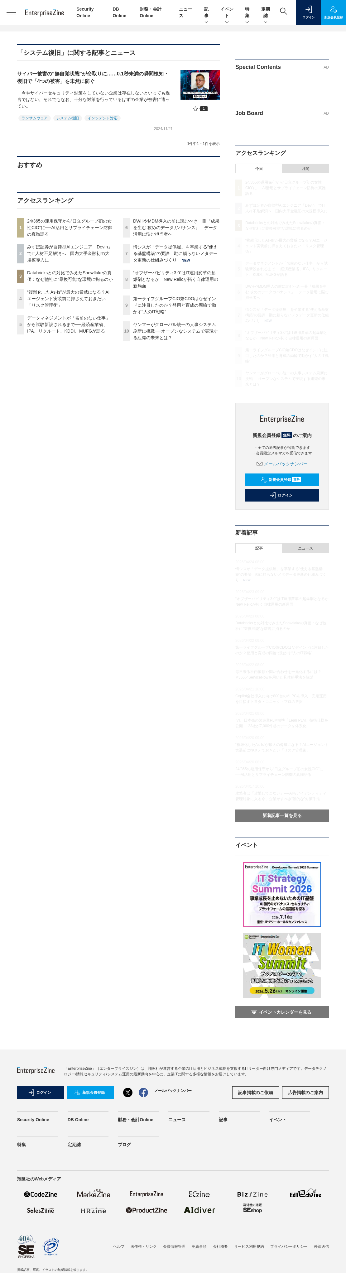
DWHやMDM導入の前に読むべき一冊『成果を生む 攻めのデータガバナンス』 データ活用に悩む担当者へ (176, 228)
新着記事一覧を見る (282, 815)
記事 (206, 13)
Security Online (33, 1119)
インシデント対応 (103, 118)
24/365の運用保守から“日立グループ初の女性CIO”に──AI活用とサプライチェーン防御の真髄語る (69, 228)
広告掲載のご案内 (305, 1092)
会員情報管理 (174, 1246)
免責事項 (199, 1246)
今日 (259, 168)
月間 (305, 168)
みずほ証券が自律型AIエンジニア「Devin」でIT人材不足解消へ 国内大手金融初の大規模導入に (69, 253)
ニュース (305, 548)
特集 (247, 13)
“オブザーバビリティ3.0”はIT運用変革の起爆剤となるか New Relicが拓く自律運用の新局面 (175, 279)
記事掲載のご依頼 (255, 1092)
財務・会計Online (135, 1119)
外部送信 (321, 1246)
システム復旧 (67, 118)
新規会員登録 (281, 480)
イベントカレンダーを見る (281, 1012)
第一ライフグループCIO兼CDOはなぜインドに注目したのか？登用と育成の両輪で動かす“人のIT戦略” (174, 305)
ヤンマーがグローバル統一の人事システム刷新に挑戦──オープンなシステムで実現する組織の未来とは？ (175, 331)
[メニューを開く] (11, 12)
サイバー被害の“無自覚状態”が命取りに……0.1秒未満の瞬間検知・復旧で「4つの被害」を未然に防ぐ (93, 77)
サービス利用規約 (249, 1246)
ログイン (281, 495)
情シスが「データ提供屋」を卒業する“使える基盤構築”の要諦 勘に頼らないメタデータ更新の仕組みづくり (175, 253)
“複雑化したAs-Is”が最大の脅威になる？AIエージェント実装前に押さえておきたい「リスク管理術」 (68, 299)
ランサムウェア (35, 118)
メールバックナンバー (282, 463)
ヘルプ (118, 1246)
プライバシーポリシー (289, 1246)
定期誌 (265, 13)
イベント (226, 13)
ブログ (124, 1144)
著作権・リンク (144, 1246)
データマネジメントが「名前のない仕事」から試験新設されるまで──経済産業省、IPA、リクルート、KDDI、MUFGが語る (68, 324)
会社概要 (220, 1246)
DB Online (78, 1119)
